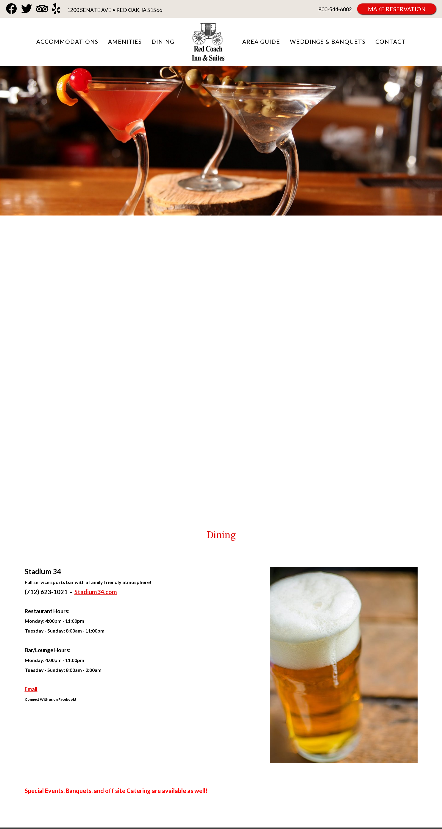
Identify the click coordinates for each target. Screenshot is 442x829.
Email (31, 689)
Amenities (125, 41)
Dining (163, 41)
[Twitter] (26, 9)
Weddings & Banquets (328, 41)
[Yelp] (56, 9)
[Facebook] (11, 9)
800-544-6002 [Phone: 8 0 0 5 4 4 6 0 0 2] (335, 9)
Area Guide (261, 41)
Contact (390, 41)
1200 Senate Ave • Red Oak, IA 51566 (114, 10)
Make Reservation (397, 9)
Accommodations (67, 41)
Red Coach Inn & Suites (208, 41)
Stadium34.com (95, 591)
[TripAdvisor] (42, 9)
